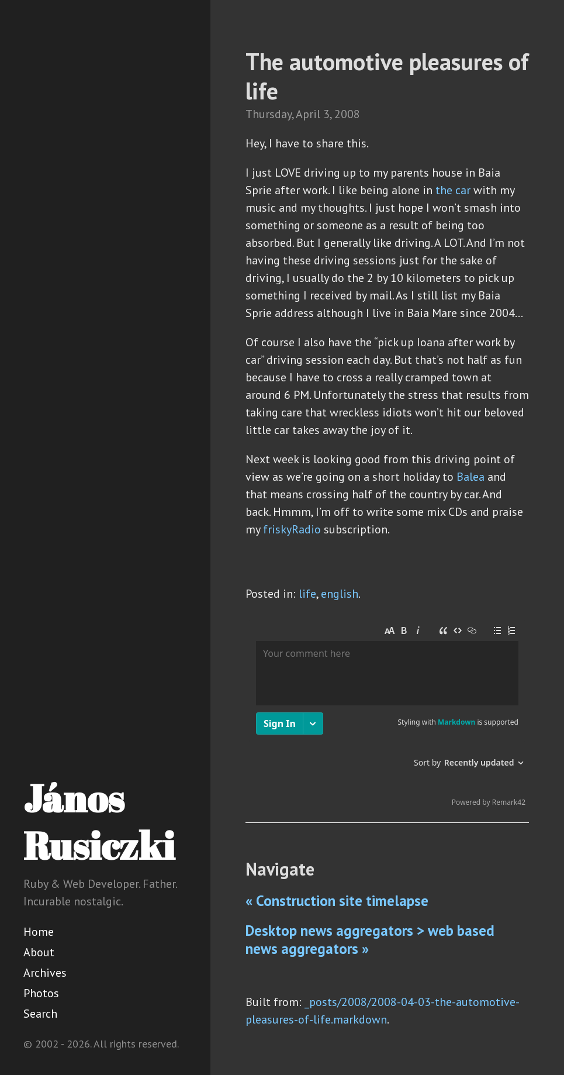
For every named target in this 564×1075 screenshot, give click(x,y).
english (339, 593)
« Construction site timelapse (336, 900)
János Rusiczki (99, 821)
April (308, 114)
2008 (347, 114)
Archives (45, 972)
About (38, 952)
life (307, 593)
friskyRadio (292, 529)
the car (452, 190)
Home (38, 931)
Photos (41, 993)
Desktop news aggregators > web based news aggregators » (369, 939)
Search (40, 1013)
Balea (470, 476)
